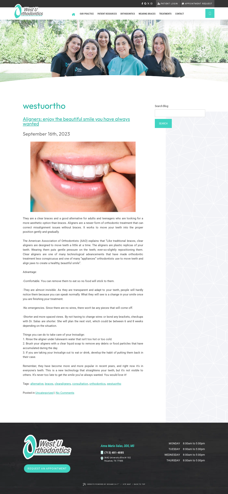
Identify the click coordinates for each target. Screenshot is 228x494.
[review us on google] (145, 4)
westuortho (114, 383)
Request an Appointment (47, 468)
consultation (80, 383)
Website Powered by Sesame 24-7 (101, 484)
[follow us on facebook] (142, 4)
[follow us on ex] (148, 4)
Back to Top (139, 484)
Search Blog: (162, 106)
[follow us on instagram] (151, 4)
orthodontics (97, 383)
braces (49, 383)
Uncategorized (44, 393)
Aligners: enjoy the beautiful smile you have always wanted (76, 121)
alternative (37, 383)
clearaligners (63, 383)
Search (163, 123)
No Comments (65, 393)
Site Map (127, 484)
